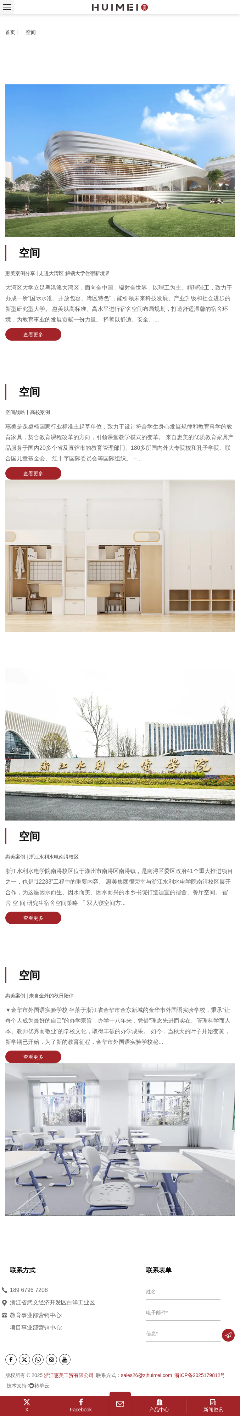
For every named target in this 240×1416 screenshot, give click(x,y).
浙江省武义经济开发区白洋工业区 (52, 1302)
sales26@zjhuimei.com (146, 1375)
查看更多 (33, 334)
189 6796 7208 (29, 1290)
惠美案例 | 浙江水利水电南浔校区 (42, 857)
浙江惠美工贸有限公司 (69, 1375)
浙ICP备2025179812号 (199, 1375)
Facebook (81, 1405)
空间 (29, 253)
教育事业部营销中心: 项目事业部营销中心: (36, 1320)
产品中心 (159, 1405)
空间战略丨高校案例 (27, 412)
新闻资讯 (213, 1405)
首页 (10, 34)
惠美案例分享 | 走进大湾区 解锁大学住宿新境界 (57, 273)
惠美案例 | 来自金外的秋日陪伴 (39, 995)
